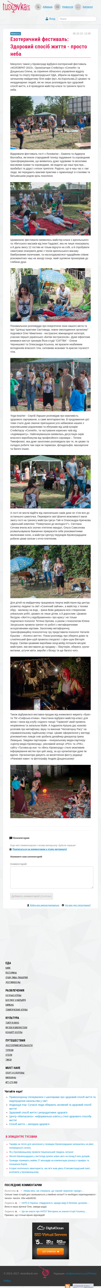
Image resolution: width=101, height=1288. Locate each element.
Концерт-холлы (14, 1032)
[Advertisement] (50, 934)
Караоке (10, 1005)
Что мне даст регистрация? (78, 905)
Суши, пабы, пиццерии (17, 977)
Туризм (9, 1050)
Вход (52, 18)
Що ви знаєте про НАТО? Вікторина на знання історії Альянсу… (54, 1211)
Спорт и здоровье (15, 1072)
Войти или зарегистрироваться (44, 905)
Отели (9, 1055)
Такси (9, 1059)
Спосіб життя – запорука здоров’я (29, 1124)
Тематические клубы (17, 1009)
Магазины (11, 1077)
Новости (67, 6)
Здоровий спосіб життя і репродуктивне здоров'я (38, 1112)
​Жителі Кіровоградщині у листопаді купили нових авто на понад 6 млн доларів (49, 1156)
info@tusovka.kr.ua (76, 1273)
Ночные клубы (13, 995)
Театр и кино (12, 1022)
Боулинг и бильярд (16, 1000)
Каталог (88, 6)
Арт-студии (11, 1082)
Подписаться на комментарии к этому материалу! (40, 849)
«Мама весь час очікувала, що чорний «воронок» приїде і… (53, 1191)
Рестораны (11, 972)
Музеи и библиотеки (16, 1027)
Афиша (47, 6)
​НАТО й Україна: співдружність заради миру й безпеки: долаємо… (55, 1203)
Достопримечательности (19, 1045)
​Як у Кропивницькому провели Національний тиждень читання (41, 1152)
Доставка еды (13, 982)
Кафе (8, 968)
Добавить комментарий (32, 896)
